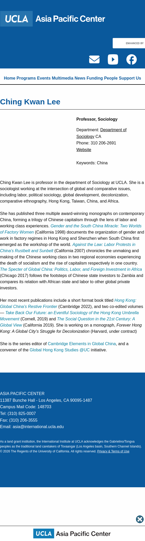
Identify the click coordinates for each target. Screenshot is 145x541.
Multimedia (62, 78)
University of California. (54, 451)
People (111, 78)
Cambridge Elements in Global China (82, 344)
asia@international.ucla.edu (38, 426)
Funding (95, 78)
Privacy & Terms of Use (113, 451)
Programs (26, 78)
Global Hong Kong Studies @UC (60, 350)
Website (84, 150)
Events (43, 78)
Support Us (130, 78)
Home (9, 78)
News (80, 78)
